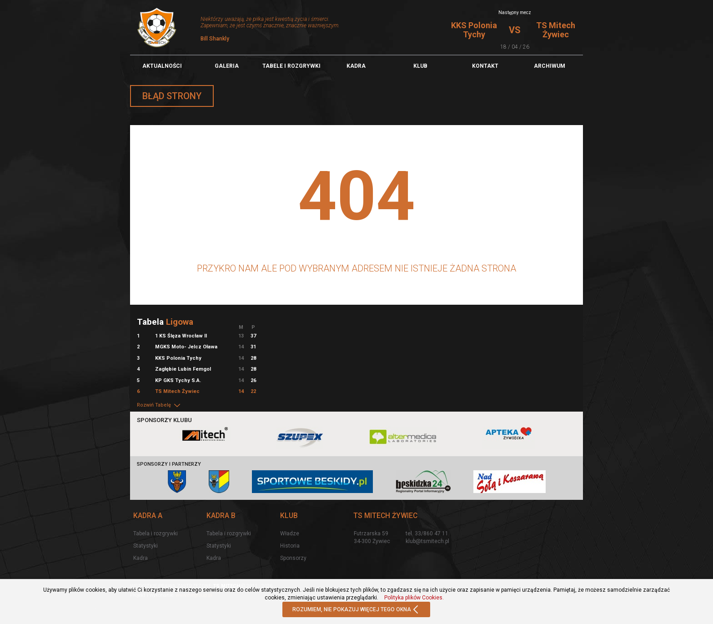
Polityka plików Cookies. (414, 597)
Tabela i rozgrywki (155, 533)
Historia (290, 546)
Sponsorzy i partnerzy (169, 464)
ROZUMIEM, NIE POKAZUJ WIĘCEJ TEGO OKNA (356, 609)
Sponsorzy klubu (164, 420)
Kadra (356, 66)
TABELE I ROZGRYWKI (291, 66)
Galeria (227, 66)
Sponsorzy (293, 558)
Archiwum (549, 66)
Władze (289, 533)
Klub (420, 66)
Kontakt (485, 66)
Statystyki (145, 546)
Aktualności (162, 66)
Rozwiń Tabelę (159, 405)
